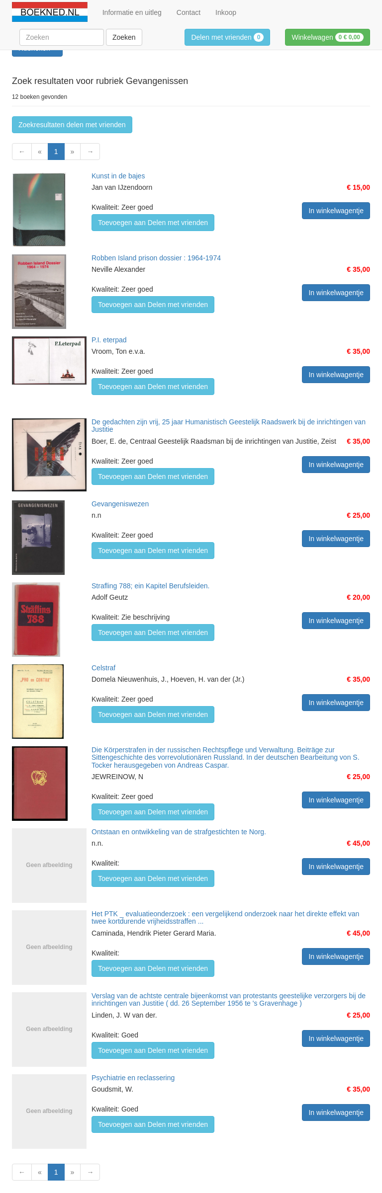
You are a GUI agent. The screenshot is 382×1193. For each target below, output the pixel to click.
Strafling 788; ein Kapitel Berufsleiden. (150, 586)
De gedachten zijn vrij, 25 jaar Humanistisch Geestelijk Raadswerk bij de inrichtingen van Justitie (229, 425)
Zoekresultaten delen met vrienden (72, 125)
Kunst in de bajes (118, 176)
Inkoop (225, 12)
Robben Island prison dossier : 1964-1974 (156, 258)
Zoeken (124, 37)
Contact (188, 12)
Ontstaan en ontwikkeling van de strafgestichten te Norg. (179, 832)
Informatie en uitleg (132, 12)
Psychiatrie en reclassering (133, 1078)
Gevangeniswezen (120, 504)
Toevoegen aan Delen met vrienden (153, 223)
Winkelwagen (327, 37)
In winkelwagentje (336, 211)
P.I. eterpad (109, 340)
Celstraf (103, 668)
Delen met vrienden (227, 37)
